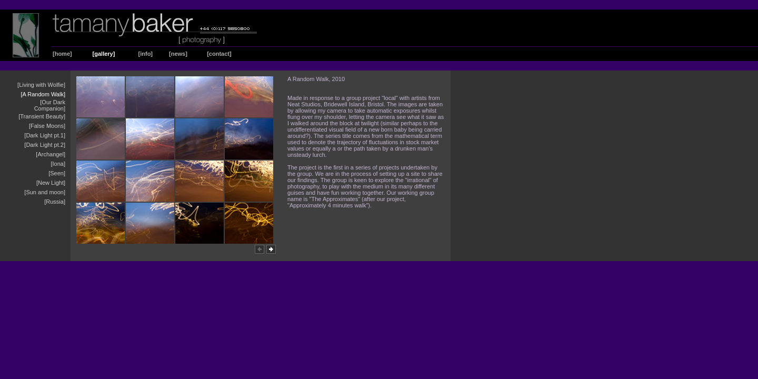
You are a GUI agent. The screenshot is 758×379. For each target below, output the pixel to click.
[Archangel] (50, 154)
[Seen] (56, 173)
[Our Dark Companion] (49, 105)
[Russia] (54, 201)
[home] (62, 54)
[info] (145, 54)
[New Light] (50, 182)
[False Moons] (47, 126)
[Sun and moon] (44, 192)
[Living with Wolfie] (41, 85)
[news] (178, 54)
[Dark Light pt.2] (44, 145)
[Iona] (58, 164)
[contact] (219, 54)
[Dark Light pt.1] (44, 135)
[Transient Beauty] (41, 116)
